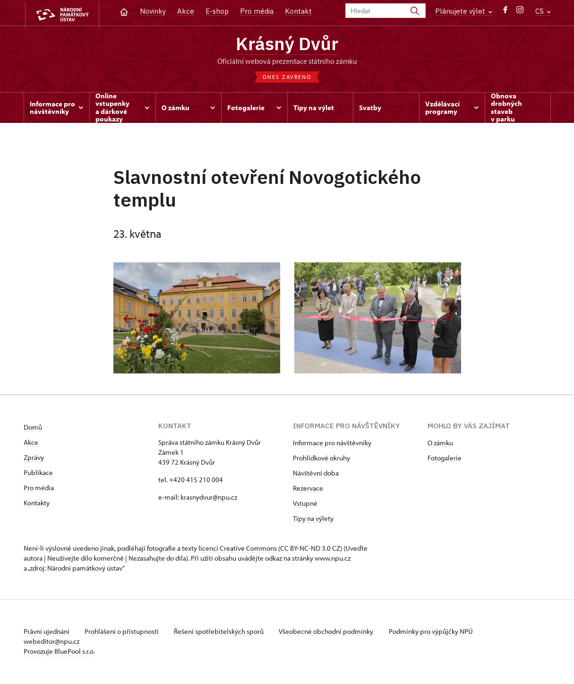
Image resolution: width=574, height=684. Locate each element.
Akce (185, 11)
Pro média (257, 11)
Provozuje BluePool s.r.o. (59, 652)
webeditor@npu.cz (51, 642)
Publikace (38, 473)
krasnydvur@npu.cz (208, 498)
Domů (33, 428)
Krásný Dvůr (287, 44)
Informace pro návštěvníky (332, 444)
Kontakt (298, 11)
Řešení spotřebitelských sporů (222, 632)
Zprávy (34, 458)
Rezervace (308, 489)
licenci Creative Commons (237, 549)
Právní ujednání (47, 632)
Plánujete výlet (463, 11)
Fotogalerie (445, 459)
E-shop (217, 11)
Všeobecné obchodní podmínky (331, 632)
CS (543, 11)
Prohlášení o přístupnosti (124, 632)
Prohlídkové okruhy (321, 459)
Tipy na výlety (313, 519)
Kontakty (37, 504)
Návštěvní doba (316, 474)
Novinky (153, 11)
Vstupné (305, 504)
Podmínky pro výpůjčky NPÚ (436, 632)
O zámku (440, 444)
